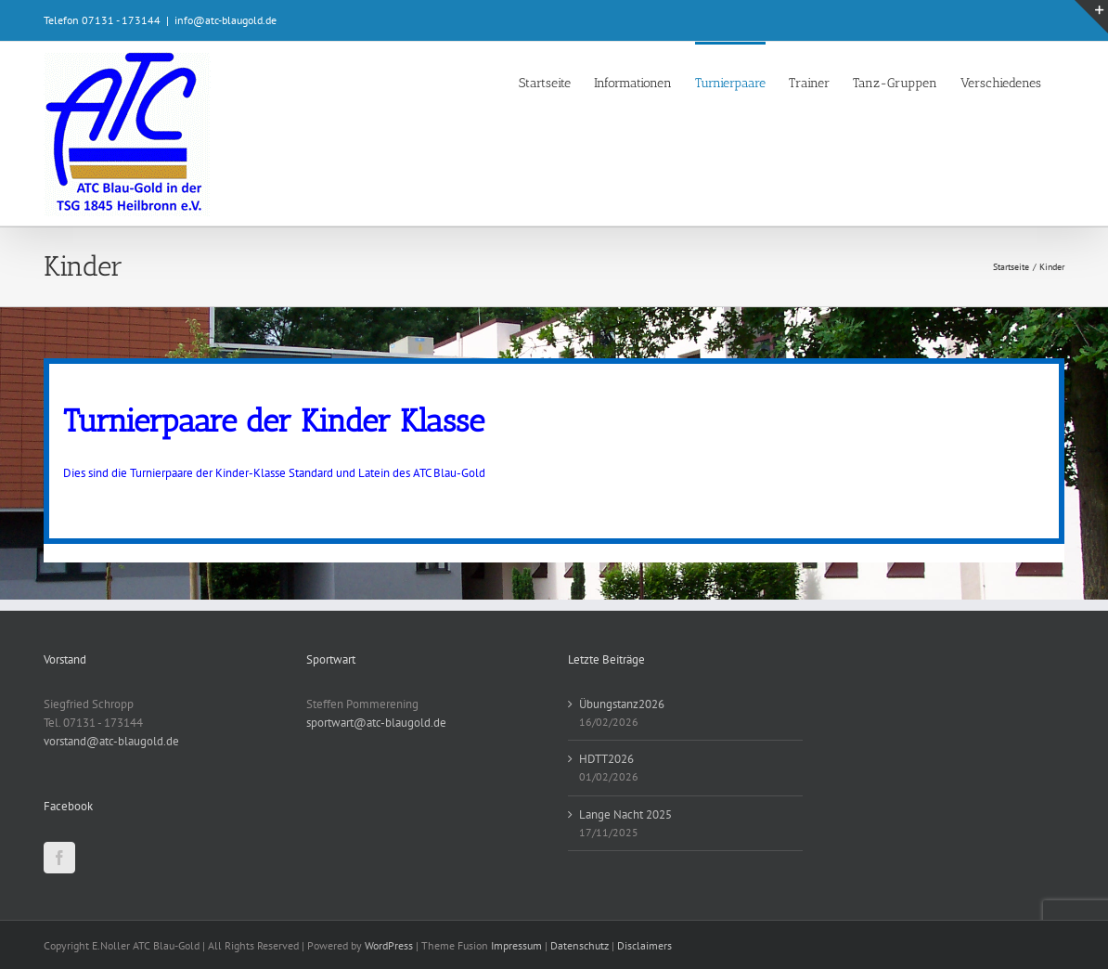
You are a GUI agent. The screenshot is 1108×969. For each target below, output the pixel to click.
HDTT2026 (606, 759)
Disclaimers (644, 945)
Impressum (516, 945)
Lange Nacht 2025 (625, 814)
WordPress (389, 945)
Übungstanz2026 (621, 704)
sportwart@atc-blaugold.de (376, 722)
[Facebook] (59, 857)
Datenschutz (579, 945)
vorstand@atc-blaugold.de (111, 741)
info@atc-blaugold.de (225, 20)
